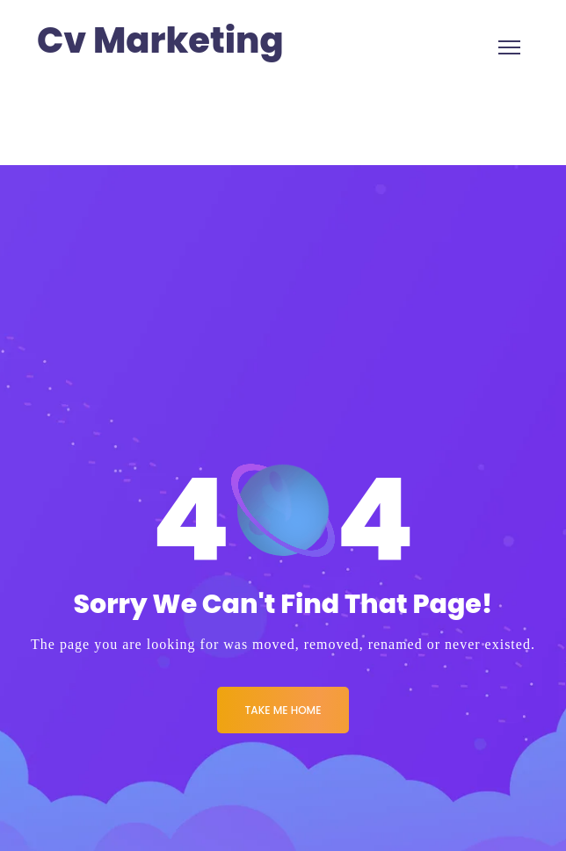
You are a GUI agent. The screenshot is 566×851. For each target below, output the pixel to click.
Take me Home (283, 710)
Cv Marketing (160, 41)
